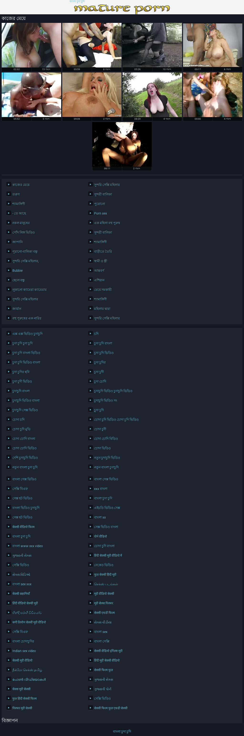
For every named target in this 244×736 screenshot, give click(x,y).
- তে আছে (19, 213)
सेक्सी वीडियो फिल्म (23, 527)
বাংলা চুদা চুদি (77, 1)
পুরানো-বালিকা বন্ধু (25, 251)
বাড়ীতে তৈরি (103, 251)
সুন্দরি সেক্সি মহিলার (107, 185)
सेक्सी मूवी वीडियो (22, 660)
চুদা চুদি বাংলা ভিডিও (26, 353)
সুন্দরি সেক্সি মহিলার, (25, 261)
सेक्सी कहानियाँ (21, 594)
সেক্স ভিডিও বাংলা (106, 527)
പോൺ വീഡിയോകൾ (29, 679)
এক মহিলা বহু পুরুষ (107, 223)
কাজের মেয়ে (21, 185)
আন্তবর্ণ (99, 271)
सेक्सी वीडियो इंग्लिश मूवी (108, 651)
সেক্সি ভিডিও (20, 565)
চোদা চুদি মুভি (21, 429)
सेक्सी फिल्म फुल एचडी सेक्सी (110, 708)
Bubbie (17, 271)
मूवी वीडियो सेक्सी (104, 594)
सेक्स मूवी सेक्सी (21, 689)
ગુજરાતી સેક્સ (21, 555)
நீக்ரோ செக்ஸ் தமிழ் (27, 670)
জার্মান (16, 309)
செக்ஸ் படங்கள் (106, 584)
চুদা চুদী (99, 372)
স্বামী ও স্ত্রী (100, 261)
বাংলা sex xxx (21, 584)
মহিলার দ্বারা (102, 309)
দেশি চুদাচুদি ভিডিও (25, 458)
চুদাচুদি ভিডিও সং (105, 400)
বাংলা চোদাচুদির (23, 641)
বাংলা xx (100, 517)
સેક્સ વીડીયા (103, 622)
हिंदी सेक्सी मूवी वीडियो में (108, 555)
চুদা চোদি (100, 381)
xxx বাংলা (100, 489)
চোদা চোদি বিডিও (106, 439)
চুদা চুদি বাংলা (103, 343)
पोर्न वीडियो (100, 536)
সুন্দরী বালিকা (103, 194)
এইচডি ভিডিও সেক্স (107, 508)
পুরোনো (99, 204)
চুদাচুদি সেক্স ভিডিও (25, 410)
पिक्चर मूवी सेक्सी (22, 708)
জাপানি (17, 242)
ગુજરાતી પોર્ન (102, 689)
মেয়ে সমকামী (103, 290)
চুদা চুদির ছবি (21, 372)
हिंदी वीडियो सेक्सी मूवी (25, 603)
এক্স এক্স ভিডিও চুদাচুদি (27, 334)
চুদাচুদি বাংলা (21, 391)
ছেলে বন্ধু (18, 280)
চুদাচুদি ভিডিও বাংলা (26, 400)
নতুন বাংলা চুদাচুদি (106, 467)
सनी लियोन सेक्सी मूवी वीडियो (29, 622)
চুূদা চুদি (99, 410)
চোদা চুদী (100, 429)
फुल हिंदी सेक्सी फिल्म (24, 698)
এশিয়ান (99, 280)
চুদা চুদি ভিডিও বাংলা (26, 362)
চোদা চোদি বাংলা (23, 439)
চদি (96, 334)
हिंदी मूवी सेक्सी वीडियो (107, 660)
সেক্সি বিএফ (20, 489)
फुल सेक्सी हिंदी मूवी (105, 574)
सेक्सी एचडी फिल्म (104, 613)
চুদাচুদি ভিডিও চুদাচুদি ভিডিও (113, 391)
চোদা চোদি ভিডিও (24, 448)
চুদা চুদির (100, 362)
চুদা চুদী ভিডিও (22, 381)
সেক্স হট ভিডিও (22, 498)
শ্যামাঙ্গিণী (18, 204)
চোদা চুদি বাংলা (104, 546)
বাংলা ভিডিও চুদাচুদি (26, 508)
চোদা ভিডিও (102, 448)
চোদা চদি (18, 420)
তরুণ (16, 194)
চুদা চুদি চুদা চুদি (22, 343)
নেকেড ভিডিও (103, 565)
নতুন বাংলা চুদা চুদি (25, 467)
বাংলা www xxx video (27, 546)
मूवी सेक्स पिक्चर (103, 603)
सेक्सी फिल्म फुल (103, 670)
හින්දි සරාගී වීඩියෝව (27, 613)
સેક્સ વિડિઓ (21, 574)
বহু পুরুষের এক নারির (26, 318)
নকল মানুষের (21, 223)
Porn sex (100, 213)
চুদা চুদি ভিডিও (104, 353)
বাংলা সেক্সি (101, 641)
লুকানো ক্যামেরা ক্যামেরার (29, 290)
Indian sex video (24, 651)
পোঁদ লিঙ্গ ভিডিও (23, 232)
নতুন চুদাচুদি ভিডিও (107, 458)
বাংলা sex (100, 632)
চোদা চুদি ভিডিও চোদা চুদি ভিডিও (116, 420)
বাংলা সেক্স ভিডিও (24, 479)
